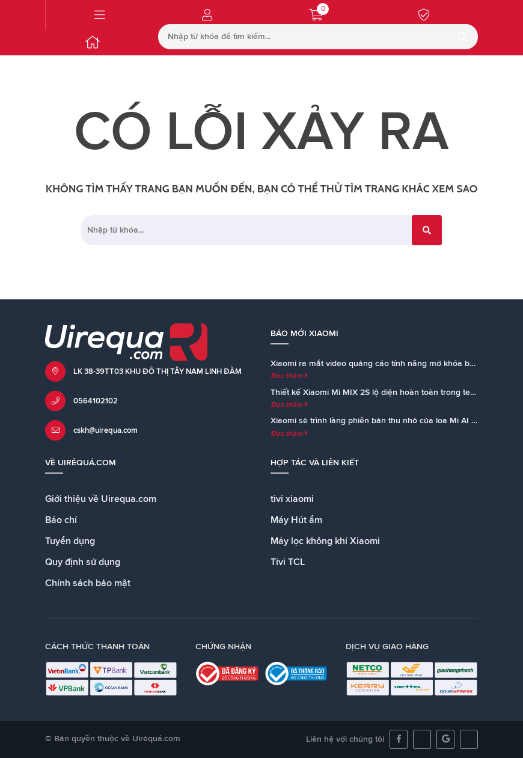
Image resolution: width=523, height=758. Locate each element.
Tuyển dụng (70, 541)
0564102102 (95, 401)
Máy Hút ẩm (296, 520)
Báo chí (61, 520)
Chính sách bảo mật (87, 583)
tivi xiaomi (292, 499)
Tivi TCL (288, 562)
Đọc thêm (289, 376)
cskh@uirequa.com (105, 431)
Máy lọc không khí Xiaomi (325, 541)
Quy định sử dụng (82, 562)
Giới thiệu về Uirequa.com (100, 499)
